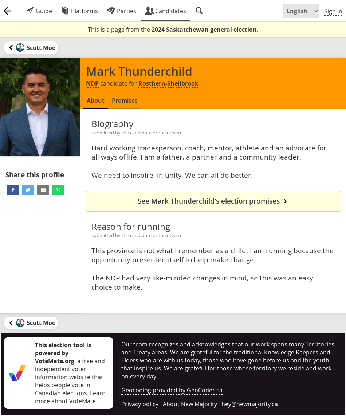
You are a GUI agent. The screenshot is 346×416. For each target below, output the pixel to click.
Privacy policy (139, 404)
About (96, 101)
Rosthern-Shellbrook (168, 83)
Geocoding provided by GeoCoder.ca (172, 390)
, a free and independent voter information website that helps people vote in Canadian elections (70, 369)
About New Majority (190, 404)
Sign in (333, 11)
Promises (125, 101)
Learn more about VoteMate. (70, 397)
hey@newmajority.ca (249, 404)
